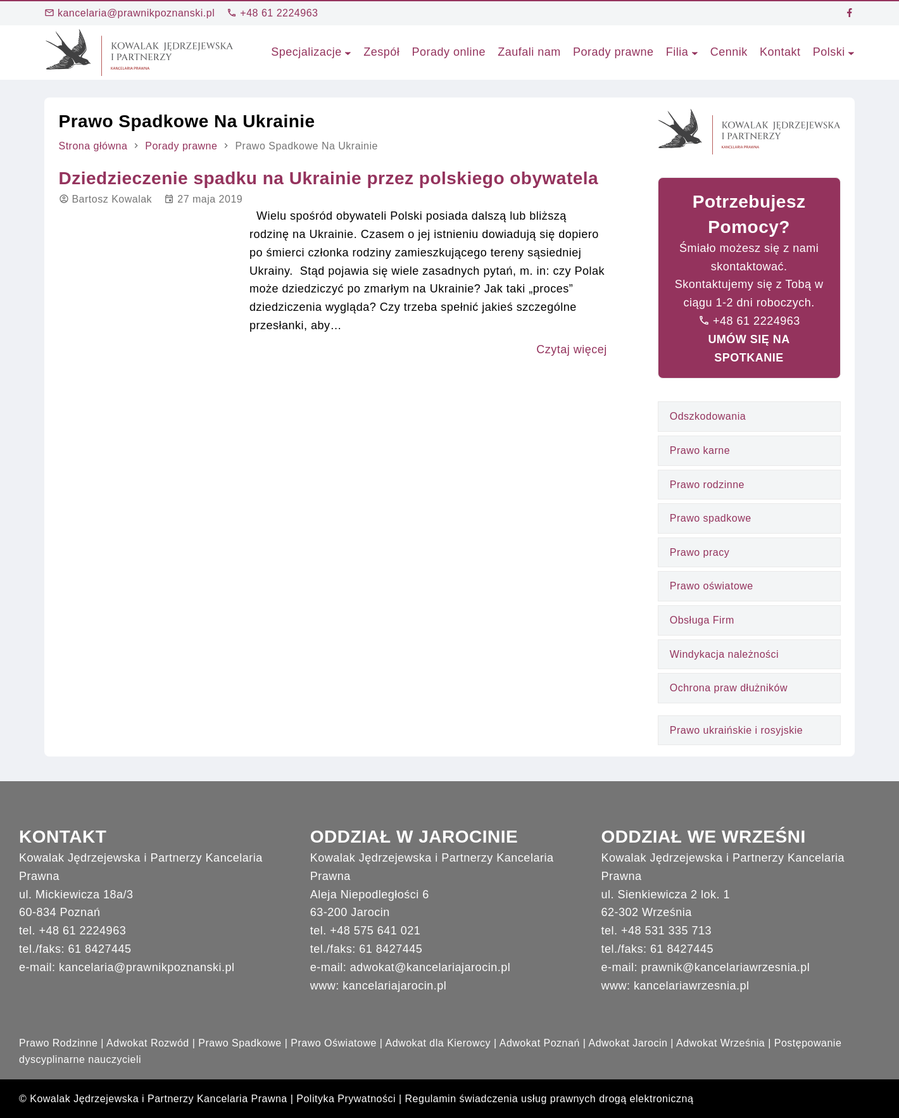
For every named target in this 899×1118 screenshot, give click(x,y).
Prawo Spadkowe (240, 1043)
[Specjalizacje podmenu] (347, 52)
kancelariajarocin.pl (394, 985)
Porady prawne (181, 146)
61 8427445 (100, 949)
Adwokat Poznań (540, 1043)
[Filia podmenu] (694, 52)
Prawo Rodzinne (58, 1043)
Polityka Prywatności (346, 1098)
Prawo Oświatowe (334, 1043)
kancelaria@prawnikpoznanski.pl (129, 13)
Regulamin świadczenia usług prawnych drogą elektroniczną (549, 1098)
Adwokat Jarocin (627, 1043)
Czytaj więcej (571, 349)
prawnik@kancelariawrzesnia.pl (725, 967)
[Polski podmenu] (851, 52)
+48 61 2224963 (272, 13)
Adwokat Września (720, 1043)
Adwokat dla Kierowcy (438, 1043)
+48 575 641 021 (375, 930)
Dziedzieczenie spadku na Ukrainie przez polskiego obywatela (329, 178)
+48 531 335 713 (666, 930)
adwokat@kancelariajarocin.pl (430, 967)
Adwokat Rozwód (147, 1043)
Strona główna (93, 146)
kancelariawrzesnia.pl (692, 985)
